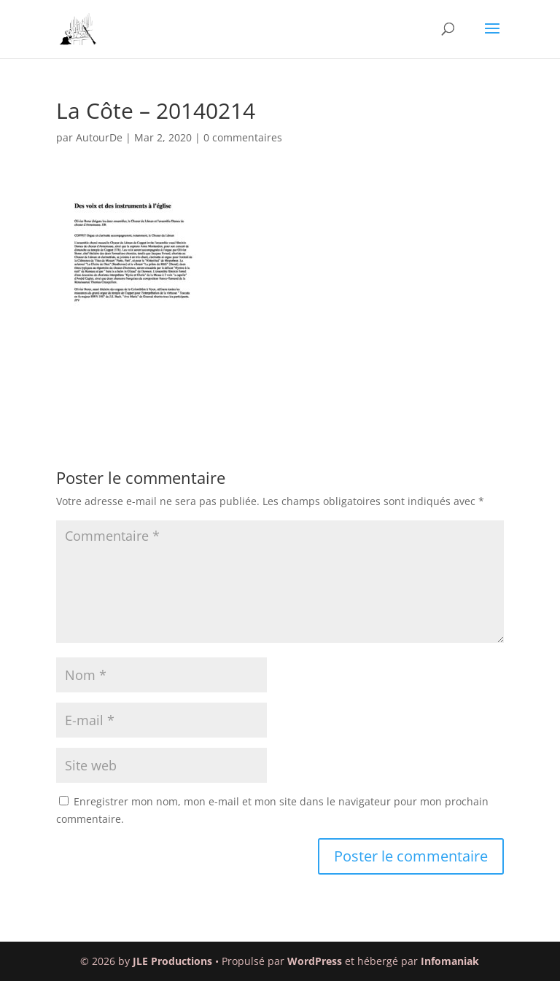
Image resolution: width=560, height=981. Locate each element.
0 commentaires (242, 137)
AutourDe (99, 137)
